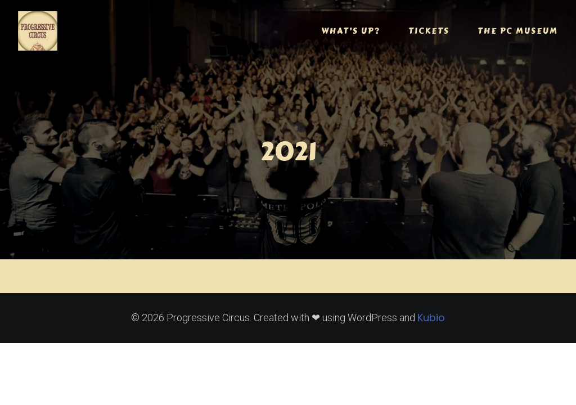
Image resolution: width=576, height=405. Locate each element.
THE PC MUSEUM (518, 31)
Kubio (431, 317)
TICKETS (428, 31)
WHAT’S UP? (350, 31)
